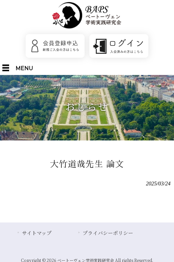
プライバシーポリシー (108, 232)
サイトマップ (37, 232)
